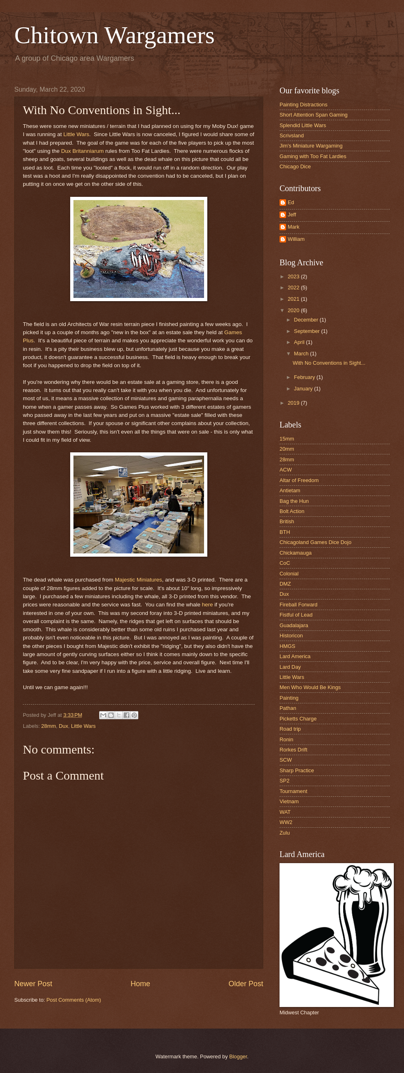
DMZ (285, 584)
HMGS (287, 646)
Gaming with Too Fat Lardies (313, 156)
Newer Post (33, 984)
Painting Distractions (303, 104)
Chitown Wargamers (114, 35)
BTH (285, 532)
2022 (294, 287)
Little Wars (76, 134)
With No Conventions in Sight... (329, 363)
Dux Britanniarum (82, 151)
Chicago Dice (295, 166)
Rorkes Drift (293, 750)
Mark (294, 227)
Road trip (290, 729)
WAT (285, 812)
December (307, 320)
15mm (287, 439)
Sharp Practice (297, 770)
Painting (289, 698)
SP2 (284, 781)
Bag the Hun (294, 501)
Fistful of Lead (296, 615)
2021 (294, 299)
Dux (63, 726)
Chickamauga (296, 553)
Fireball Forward (298, 604)
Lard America (295, 656)
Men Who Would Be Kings (310, 687)
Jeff (292, 215)
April (300, 342)
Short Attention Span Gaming (314, 115)
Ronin (286, 739)
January (304, 389)
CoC (285, 563)
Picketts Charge (298, 719)
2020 (294, 310)
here (208, 604)
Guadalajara (294, 625)
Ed (291, 202)
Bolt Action (292, 511)
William (296, 239)
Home (140, 984)
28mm (48, 726)
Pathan (288, 708)
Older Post (246, 984)
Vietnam (289, 801)
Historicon (291, 635)
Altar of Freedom (299, 480)
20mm (287, 449)
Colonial (289, 574)
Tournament (293, 791)
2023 (294, 276)
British (287, 521)
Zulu (285, 833)
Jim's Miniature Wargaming (311, 146)
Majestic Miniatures (138, 580)
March (302, 353)
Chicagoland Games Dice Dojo (315, 542)
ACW (286, 470)
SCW (286, 760)
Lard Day (290, 667)
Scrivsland (292, 135)
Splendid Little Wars (303, 125)
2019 (294, 403)
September (307, 331)
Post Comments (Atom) (74, 1000)
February (305, 377)
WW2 (286, 822)
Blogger (238, 1056)
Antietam (290, 490)
